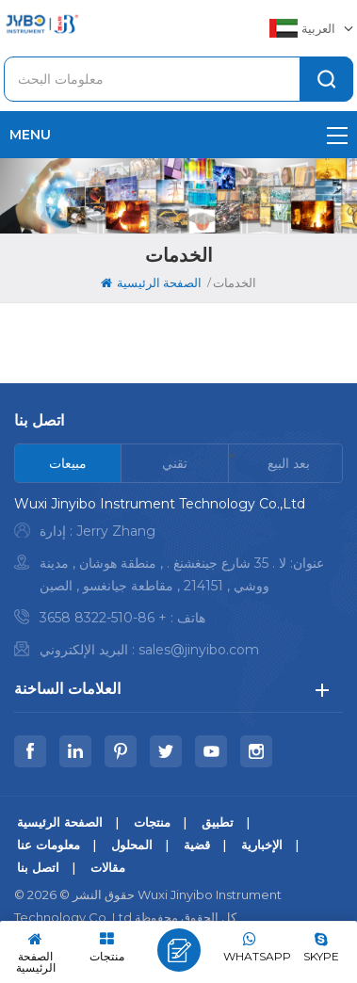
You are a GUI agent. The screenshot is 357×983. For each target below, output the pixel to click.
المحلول (132, 844)
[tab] (68, 463)
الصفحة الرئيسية (151, 282)
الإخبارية (262, 844)
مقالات (107, 867)
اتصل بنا (38, 867)
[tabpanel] (178, 581)
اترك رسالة (179, 950)
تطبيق (218, 822)
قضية (197, 844)
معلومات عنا (48, 844)
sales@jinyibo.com (198, 649)
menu (178, 134)
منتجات (152, 822)
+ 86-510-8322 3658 (103, 617)
